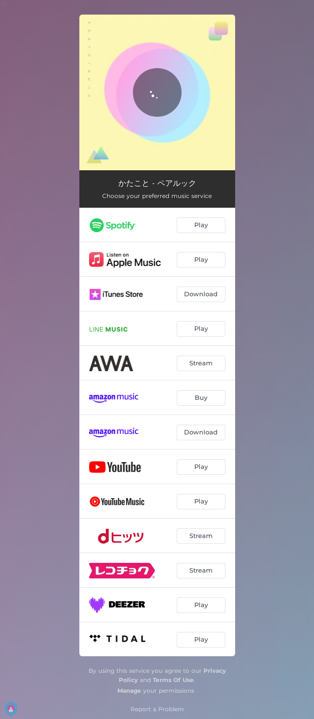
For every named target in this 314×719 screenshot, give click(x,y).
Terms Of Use (173, 679)
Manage (129, 690)
